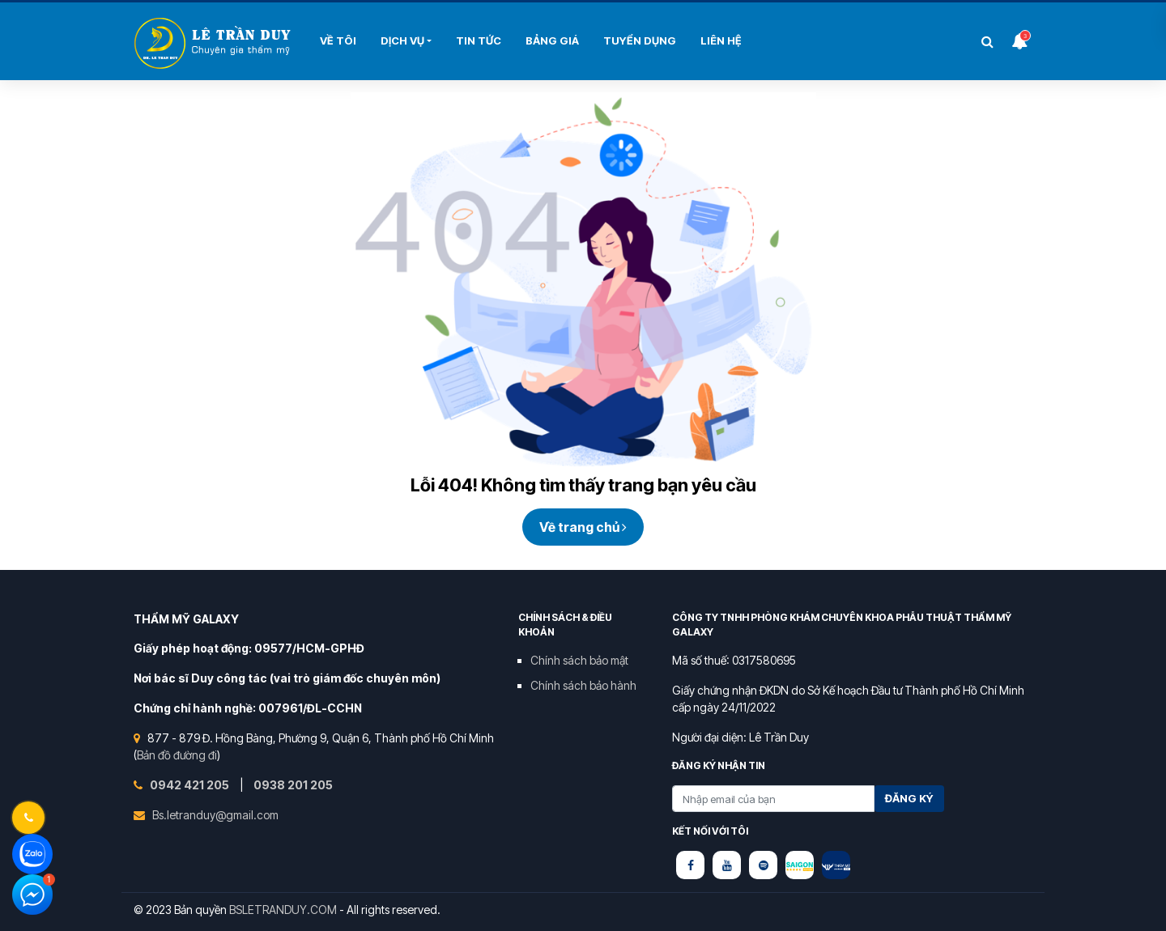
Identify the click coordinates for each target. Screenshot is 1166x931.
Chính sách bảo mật (579, 660)
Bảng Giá (552, 40)
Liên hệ (721, 40)
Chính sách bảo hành (583, 685)
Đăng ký (909, 798)
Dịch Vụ (402, 40)
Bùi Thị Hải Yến (215, 43)
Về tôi (338, 40)
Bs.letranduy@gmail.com (215, 815)
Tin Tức (478, 40)
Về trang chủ (583, 527)
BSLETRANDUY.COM (283, 909)
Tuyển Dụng (639, 40)
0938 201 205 (293, 785)
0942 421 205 (191, 785)
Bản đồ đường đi (177, 755)
